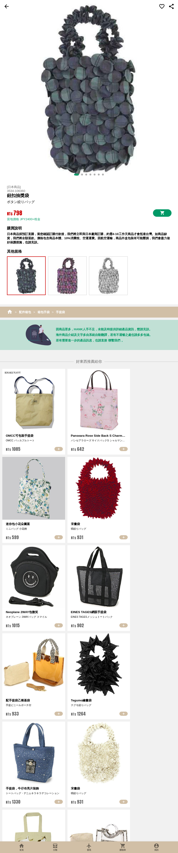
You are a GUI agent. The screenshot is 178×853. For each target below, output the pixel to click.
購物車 (116, 787)
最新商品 (61, 793)
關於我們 (33, 787)
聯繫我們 (114, 340)
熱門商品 (61, 799)
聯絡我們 (33, 798)
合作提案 (145, 805)
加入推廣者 (144, 787)
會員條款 (89, 799)
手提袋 (60, 312)
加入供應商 (144, 793)
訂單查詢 (89, 793)
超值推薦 (61, 787)
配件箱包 (25, 312)
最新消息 (33, 792)
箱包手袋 (44, 312)
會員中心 (89, 787)
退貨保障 (117, 799)
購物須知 (117, 793)
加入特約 (145, 799)
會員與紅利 (116, 805)
